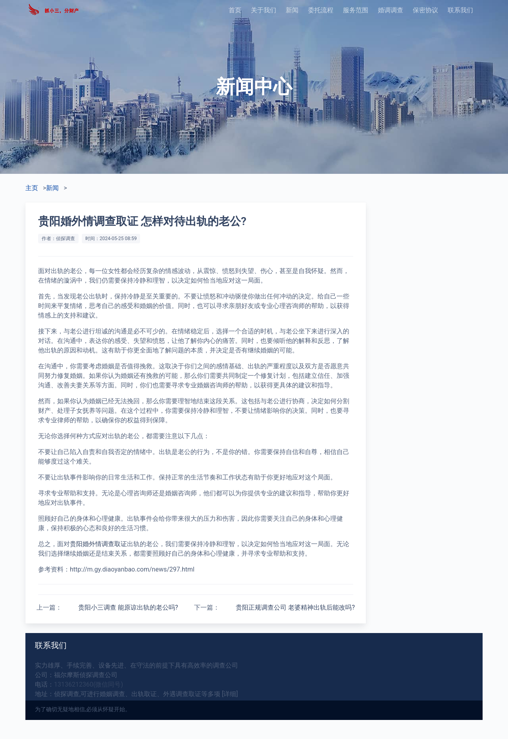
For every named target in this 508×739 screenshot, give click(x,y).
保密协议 (425, 10)
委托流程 (320, 10)
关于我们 (263, 10)
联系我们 (460, 10)
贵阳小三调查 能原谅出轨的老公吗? (128, 607)
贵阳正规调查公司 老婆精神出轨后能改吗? (295, 607)
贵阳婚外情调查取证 (98, 544)
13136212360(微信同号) (88, 684)
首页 (235, 10)
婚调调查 (390, 10)
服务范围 (355, 10)
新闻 (292, 10)
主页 (31, 188)
